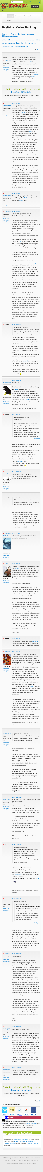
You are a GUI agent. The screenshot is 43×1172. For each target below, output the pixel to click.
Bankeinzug (32, 263)
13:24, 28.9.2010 (16, 471)
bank (8, 40)
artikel (4, 40)
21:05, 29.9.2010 (16, 533)
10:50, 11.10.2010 (16, 797)
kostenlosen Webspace (21, 1139)
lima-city (5, 34)
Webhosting (7, 1158)
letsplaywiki (6, 1069)
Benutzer (18, 16)
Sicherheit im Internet (10, 36)
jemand (13, 43)
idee (3, 43)
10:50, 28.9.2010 (16, 193)
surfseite (7, 954)
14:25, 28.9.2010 (16, 495)
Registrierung (35, 2)
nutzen (4, 46)
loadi (6, 563)
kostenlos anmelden (21, 91)
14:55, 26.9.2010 (16, 103)
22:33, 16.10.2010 (16, 1026)
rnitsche (7, 651)
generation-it (7, 195)
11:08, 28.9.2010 (16, 211)
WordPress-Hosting (7, 6)
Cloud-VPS (26, 6)
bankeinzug (14, 40)
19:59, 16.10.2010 (16, 953)
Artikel (27, 400)
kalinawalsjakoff (8, 382)
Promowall (27, 16)
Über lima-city (21, 1160)
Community (35, 6)
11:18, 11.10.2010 (16, 844)
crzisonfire (6, 474)
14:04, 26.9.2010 (16, 55)
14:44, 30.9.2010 (16, 731)
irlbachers (8, 60)
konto (18, 43)
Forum (10, 16)
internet (8, 43)
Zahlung (35, 641)
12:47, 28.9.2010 (16, 414)
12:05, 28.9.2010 (16, 380)
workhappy (6, 1029)
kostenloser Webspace (8, 3)
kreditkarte (25, 43)
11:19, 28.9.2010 (16, 324)
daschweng (6, 799)
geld (38, 39)
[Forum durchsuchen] (17, 2)
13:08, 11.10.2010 (16, 899)
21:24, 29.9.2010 (16, 563)
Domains (18, 6)
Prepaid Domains (32, 1143)
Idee (37, 878)
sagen (17, 46)
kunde (33, 43)
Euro (16, 389)
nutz (36, 43)
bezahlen (29, 40)
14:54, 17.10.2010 (16, 1067)
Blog (28, 1160)
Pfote (21, 200)
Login (26, 2)
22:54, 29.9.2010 (16, 638)
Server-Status (31, 1163)
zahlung (25, 46)
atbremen (8, 211)
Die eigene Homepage (26, 34)
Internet (23, 112)
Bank (30, 62)
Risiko (26, 198)
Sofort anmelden (31, 1123)
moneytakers (7, 105)
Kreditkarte (24, 387)
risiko (12, 46)
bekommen (22, 40)
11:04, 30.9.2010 (16, 651)
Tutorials (8, 20)
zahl (20, 46)
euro (33, 40)
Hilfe (2, 10)
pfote (8, 46)
